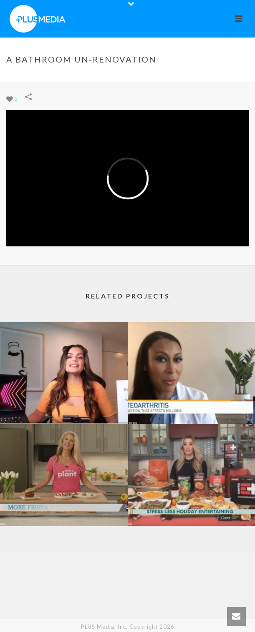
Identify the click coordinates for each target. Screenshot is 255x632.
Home (66, 76)
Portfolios (95, 76)
